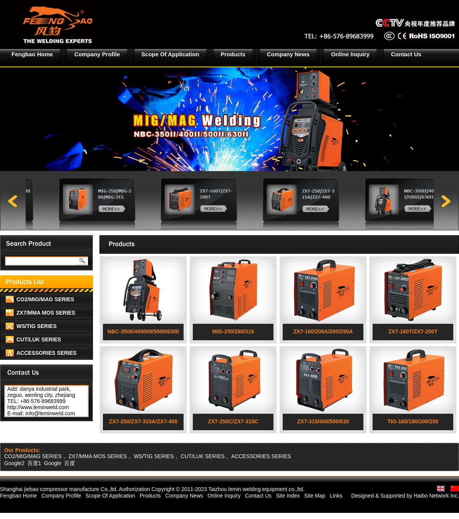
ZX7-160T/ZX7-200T (412, 331)
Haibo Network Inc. (436, 496)
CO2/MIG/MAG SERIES (45, 299)
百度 (69, 463)
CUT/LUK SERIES (38, 339)
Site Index (287, 496)
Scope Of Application (170, 54)
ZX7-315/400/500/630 (323, 421)
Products (233, 54)
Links (336, 496)
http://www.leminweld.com (38, 407)
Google (52, 463)
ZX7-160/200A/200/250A (323, 331)
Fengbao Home (32, 54)
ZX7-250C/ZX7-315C (233, 421)
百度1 (34, 463)
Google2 (14, 463)
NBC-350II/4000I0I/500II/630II (143, 331)
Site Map (314, 496)
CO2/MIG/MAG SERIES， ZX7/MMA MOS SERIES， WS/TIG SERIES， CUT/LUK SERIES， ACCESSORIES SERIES (147, 456)
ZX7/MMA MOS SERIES (45, 313)
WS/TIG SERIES (36, 326)
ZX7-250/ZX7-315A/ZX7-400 (143, 421)
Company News (288, 54)
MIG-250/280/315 (233, 331)
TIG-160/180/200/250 (412, 421)
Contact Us (406, 54)
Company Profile (97, 54)
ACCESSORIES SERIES (46, 353)
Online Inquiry (350, 54)
